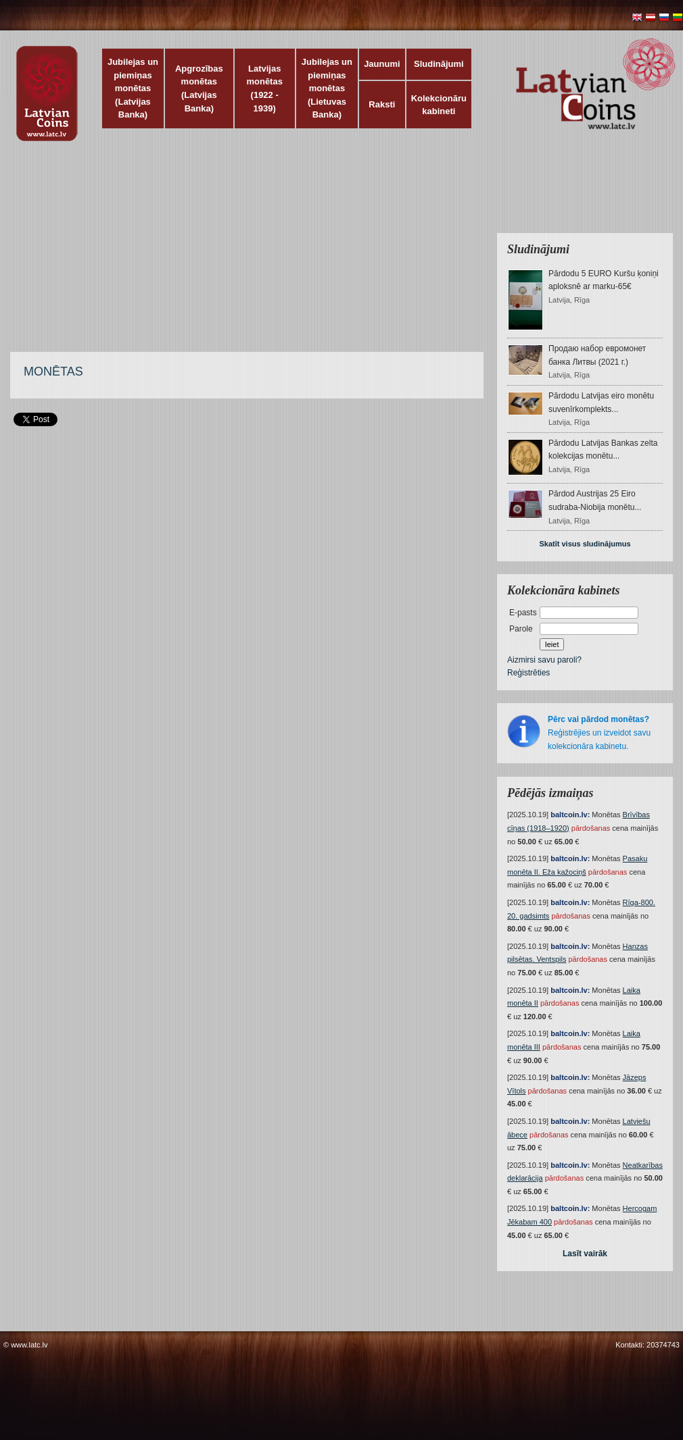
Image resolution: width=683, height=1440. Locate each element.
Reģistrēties (528, 672)
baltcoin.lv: (570, 815)
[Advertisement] (313, 253)
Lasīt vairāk (585, 1253)
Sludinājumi (439, 64)
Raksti (382, 104)
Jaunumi (382, 64)
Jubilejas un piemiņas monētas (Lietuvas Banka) (327, 88)
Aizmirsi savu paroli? (544, 660)
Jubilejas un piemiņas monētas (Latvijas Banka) (133, 88)
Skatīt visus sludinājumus (584, 544)
